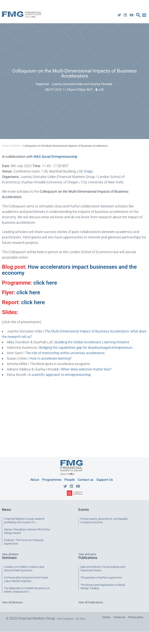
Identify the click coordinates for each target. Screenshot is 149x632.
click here (45, 283)
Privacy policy (135, 617)
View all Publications (90, 602)
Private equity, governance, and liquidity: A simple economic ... (104, 520)
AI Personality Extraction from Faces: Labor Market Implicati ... (26, 579)
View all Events (87, 554)
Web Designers (65, 618)
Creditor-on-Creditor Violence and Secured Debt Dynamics (24, 568)
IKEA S (55, 157)
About (34, 480)
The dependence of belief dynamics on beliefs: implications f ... (27, 590)
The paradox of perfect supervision (101, 577)
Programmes (52, 480)
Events (16, 145)
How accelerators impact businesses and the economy (69, 270)
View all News (10, 554)
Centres (106, 617)
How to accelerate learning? (50, 358)
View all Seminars (12, 602)
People (69, 480)
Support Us (104, 480)
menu (144, 15)
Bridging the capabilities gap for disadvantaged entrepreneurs (86, 347)
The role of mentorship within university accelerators (65, 353)
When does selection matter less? (86, 369)
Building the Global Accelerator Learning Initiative (92, 342)
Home (5, 145)
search (138, 15)
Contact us (86, 480)
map (88, 171)
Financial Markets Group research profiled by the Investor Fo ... (24, 520)
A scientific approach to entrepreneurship (60, 375)
